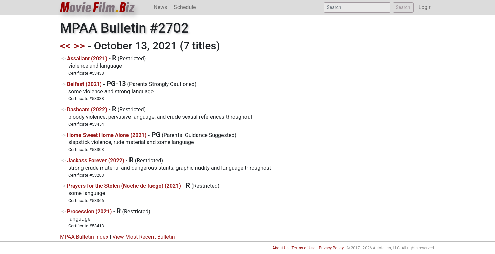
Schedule (185, 7)
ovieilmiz (97, 7)
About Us (280, 248)
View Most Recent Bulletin (143, 237)
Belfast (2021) (84, 84)
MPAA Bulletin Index (84, 237)
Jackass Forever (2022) (95, 160)
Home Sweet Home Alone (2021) (106, 135)
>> (79, 45)
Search (403, 7)
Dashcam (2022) (87, 109)
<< (65, 45)
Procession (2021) (89, 211)
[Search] (357, 7)
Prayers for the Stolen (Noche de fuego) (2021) (124, 186)
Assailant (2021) (87, 58)
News (160, 7)
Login (425, 7)
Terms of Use (303, 248)
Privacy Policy (331, 248)
